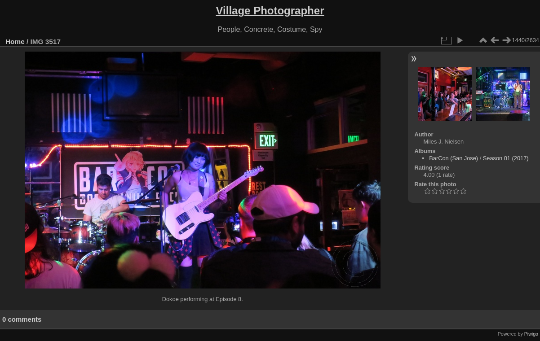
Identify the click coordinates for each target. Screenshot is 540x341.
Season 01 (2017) (506, 158)
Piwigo (531, 334)
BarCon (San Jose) (453, 158)
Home (15, 41)
